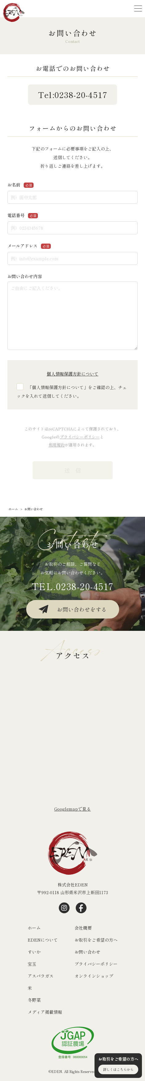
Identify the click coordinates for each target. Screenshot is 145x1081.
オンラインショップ (94, 976)
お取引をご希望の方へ (96, 940)
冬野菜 (34, 1000)
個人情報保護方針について (73, 374)
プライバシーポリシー (80, 437)
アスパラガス (41, 976)
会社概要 (83, 928)
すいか (34, 952)
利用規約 (57, 445)
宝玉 (32, 964)
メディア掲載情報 (45, 1012)
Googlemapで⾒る (72, 809)
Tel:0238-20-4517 (73, 94)
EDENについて (43, 940)
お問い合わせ (87, 952)
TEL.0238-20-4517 (73, 586)
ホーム (34, 928)
